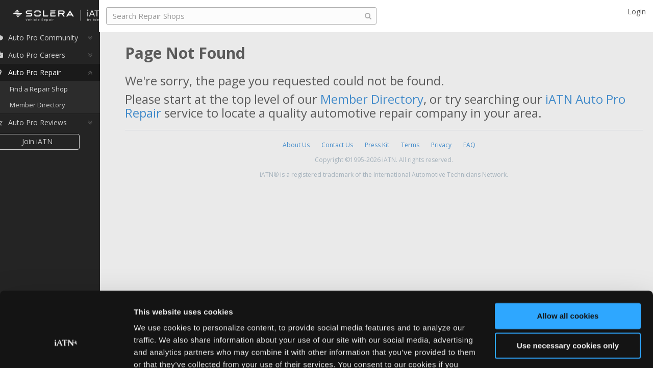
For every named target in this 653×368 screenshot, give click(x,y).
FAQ (469, 145)
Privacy (441, 145)
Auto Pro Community (51, 40)
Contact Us (337, 145)
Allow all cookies (568, 259)
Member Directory (52, 108)
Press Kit (377, 145)
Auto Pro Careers (45, 58)
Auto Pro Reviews (46, 126)
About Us (296, 145)
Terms (410, 145)
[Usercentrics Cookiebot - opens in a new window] (66, 348)
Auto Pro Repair (43, 75)
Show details (157, 347)
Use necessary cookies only (568, 288)
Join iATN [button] (52, 145)
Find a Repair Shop (53, 92)
